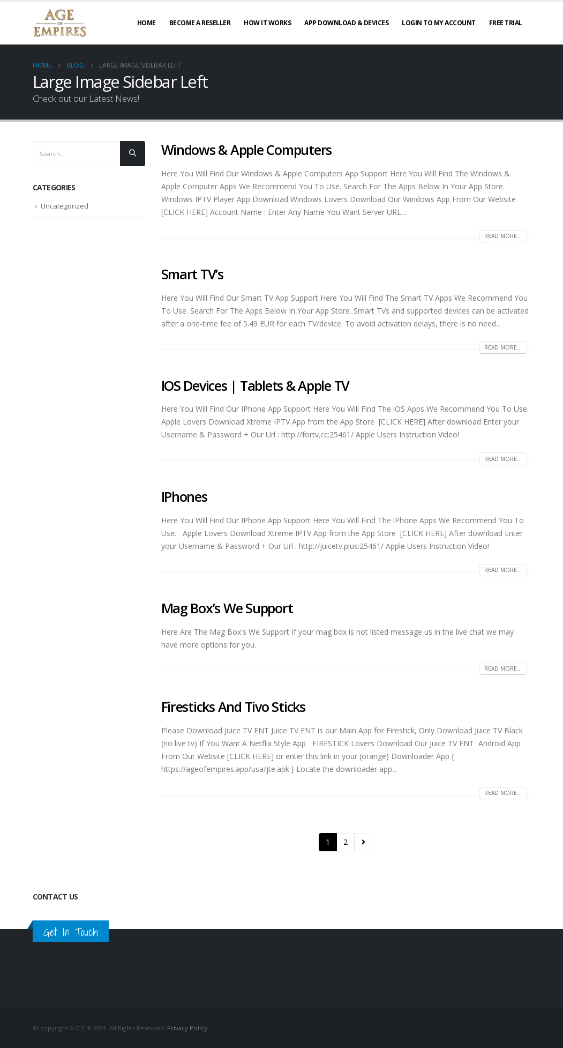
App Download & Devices (346, 22)
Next (363, 842)
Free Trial (505, 22)
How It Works (267, 22)
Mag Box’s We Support (227, 608)
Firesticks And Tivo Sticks (233, 706)
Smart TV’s (192, 274)
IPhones (184, 496)
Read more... (503, 236)
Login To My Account (439, 22)
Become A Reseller (200, 22)
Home (146, 22)
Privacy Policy (187, 1028)
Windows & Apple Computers (246, 149)
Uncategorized (64, 206)
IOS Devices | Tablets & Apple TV (255, 385)
